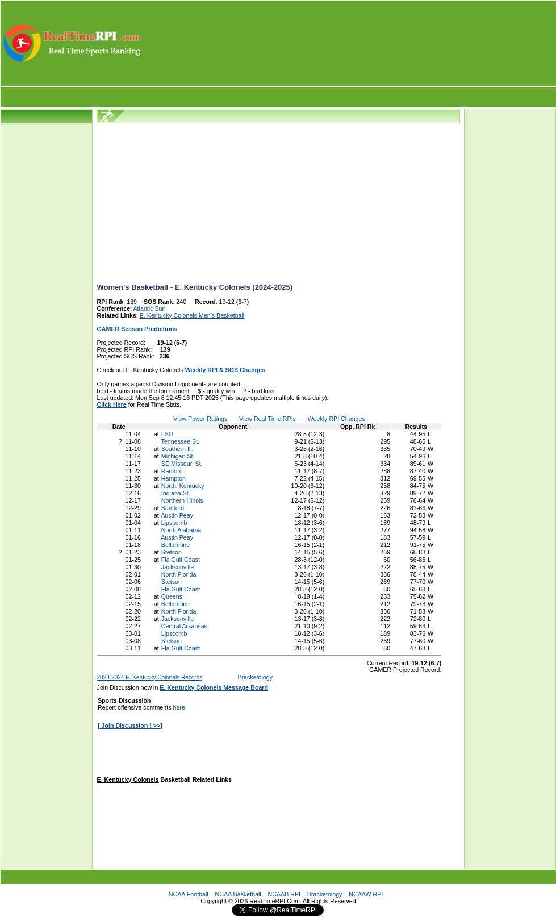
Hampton (173, 478)
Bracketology (255, 677)
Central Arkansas (184, 626)
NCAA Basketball (238, 894)
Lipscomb (174, 522)
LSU (167, 434)
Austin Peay (177, 515)
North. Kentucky (182, 485)
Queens (171, 596)
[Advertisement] (349, 43)
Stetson (171, 552)
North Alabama (181, 530)
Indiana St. (175, 493)
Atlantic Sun (149, 308)
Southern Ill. (177, 448)
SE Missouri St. (182, 463)
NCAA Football (188, 894)
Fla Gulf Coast (180, 559)
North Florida (179, 574)
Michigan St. (178, 456)
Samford (172, 507)
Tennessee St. (180, 441)
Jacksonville (177, 567)
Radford (172, 471)
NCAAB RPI (284, 894)
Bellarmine (175, 544)
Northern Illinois (182, 500)
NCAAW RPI (366, 894)
